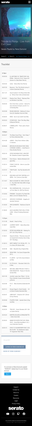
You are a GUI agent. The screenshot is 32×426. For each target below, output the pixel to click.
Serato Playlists (4, 56)
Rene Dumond (13, 56)
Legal (16, 401)
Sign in (7, 374)
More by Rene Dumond (12, 351)
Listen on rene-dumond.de (15, 347)
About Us (16, 392)
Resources (16, 398)
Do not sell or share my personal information (16, 420)
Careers (16, 395)
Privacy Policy (16, 403)
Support (16, 387)
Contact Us (16, 389)
